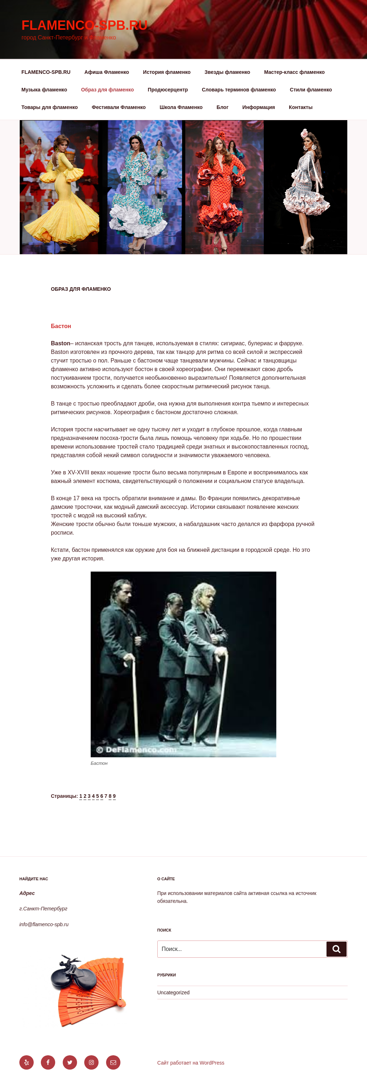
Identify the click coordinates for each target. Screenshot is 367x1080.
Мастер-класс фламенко (294, 72)
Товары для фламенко (50, 107)
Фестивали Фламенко (119, 107)
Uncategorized (173, 992)
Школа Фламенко (181, 107)
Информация (258, 107)
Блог (222, 107)
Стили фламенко (311, 90)
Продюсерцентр (168, 90)
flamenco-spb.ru (85, 25)
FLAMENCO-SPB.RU (46, 72)
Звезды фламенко (227, 72)
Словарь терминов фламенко (239, 90)
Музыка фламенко (44, 90)
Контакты (301, 107)
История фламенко (167, 72)
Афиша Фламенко (107, 72)
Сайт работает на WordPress (190, 1063)
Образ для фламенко (107, 90)
